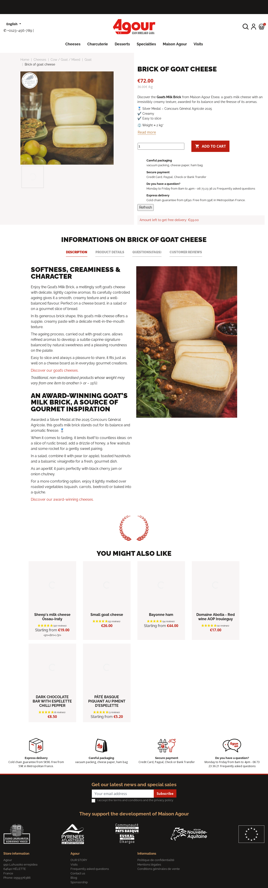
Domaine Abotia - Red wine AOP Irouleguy (215, 616)
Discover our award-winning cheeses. (62, 499)
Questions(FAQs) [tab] (146, 252)
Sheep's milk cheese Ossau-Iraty (52, 616)
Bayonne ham (161, 614)
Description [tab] (76, 252)
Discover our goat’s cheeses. (54, 370)
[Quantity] (161, 146)
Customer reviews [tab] (186, 252)
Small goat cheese (106, 614)
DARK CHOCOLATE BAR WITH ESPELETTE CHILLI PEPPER (52, 701)
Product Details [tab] (109, 252)
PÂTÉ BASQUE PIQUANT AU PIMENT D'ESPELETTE (106, 701)
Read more (147, 132)
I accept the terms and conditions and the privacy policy (135, 800)
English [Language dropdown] (12, 24)
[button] (246, 27)
